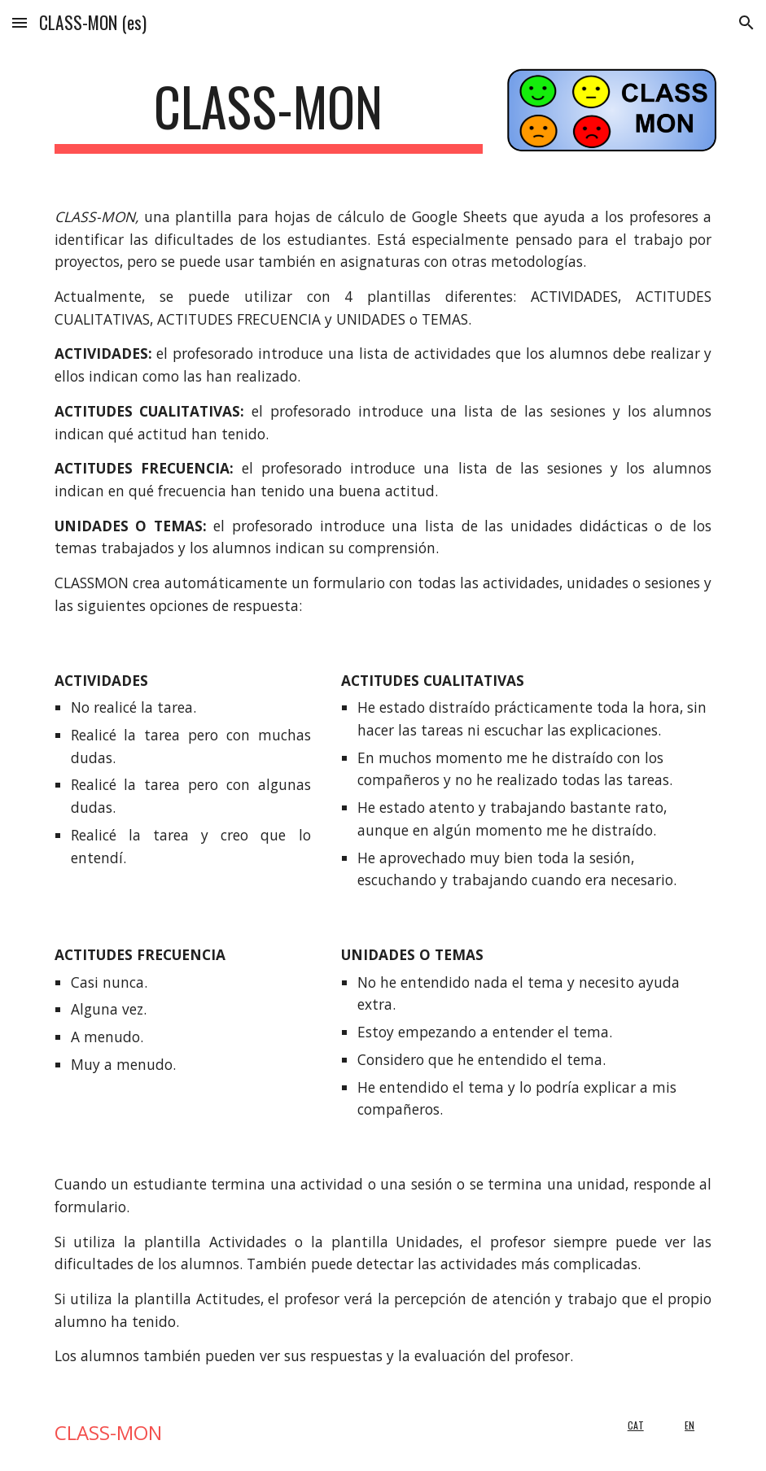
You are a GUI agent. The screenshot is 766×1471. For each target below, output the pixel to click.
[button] (19, 22)
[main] (268, 114)
